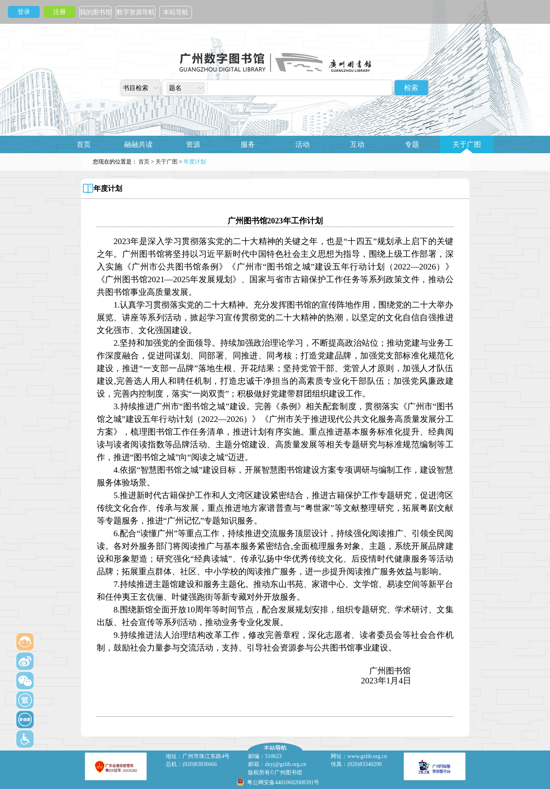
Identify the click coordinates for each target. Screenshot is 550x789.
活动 (302, 144)
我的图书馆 (95, 12)
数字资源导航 (136, 12)
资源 (193, 144)
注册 (59, 11)
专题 (412, 144)
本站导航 (175, 12)
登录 (23, 11)
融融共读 (138, 144)
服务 (248, 144)
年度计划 (108, 188)
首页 (84, 144)
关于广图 (466, 144)
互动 (357, 144)
